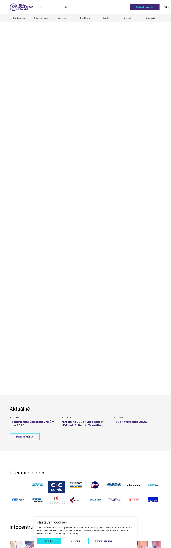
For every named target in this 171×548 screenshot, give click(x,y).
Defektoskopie (144, 7)
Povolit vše (49, 541)
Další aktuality (24, 436)
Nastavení (75, 541)
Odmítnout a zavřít (104, 541)
